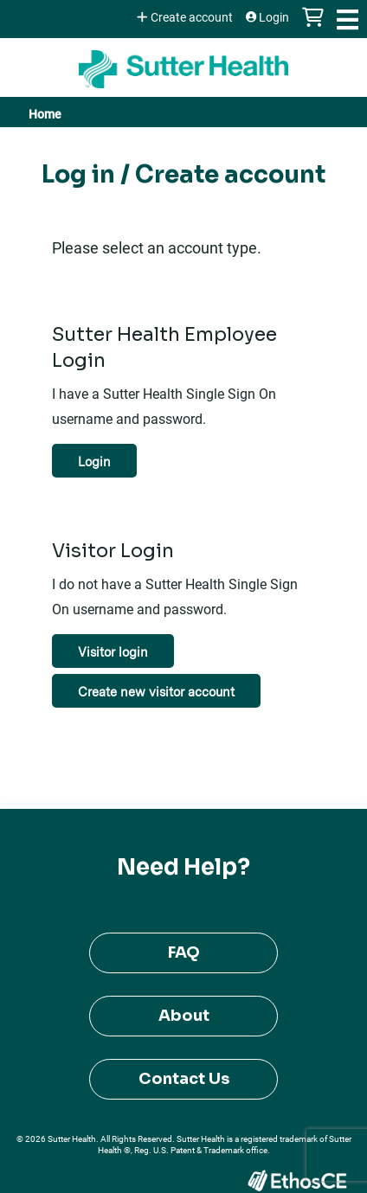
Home (45, 113)
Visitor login (113, 652)
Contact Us (183, 1078)
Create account (192, 17)
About (183, 1015)
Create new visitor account (156, 691)
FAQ (184, 952)
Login (274, 17)
